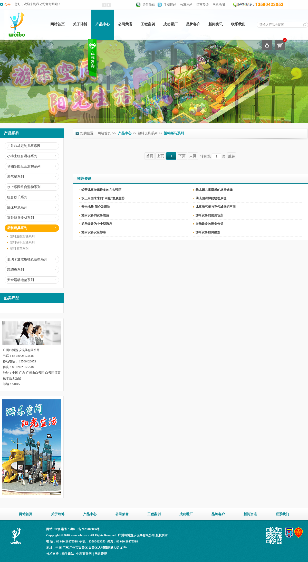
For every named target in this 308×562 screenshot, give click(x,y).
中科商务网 (84, 554)
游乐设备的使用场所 (209, 215)
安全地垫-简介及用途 (95, 207)
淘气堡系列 (15, 177)
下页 (182, 156)
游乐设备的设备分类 (209, 224)
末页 (192, 156)
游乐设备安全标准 (93, 232)
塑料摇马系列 (19, 248)
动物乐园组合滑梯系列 (24, 166)
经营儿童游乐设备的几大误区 (101, 190)
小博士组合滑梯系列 (22, 156)
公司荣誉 (125, 24)
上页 (160, 156)
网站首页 (57, 24)
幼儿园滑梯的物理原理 (211, 198)
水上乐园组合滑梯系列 (24, 187)
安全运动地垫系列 (20, 280)
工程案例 (148, 24)
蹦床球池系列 (17, 207)
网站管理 (100, 554)
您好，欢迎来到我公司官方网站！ (38, 4)
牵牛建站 (68, 554)
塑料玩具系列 (17, 228)
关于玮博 (80, 24)
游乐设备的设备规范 (95, 215)
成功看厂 (170, 24)
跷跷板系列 (15, 269)
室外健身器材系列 (20, 218)
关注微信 (149, 4)
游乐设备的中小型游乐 (96, 224)
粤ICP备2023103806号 (85, 529)
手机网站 (170, 4)
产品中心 (124, 133)
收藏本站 (186, 4)
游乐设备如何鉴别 (208, 232)
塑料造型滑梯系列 (22, 236)
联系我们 (238, 24)
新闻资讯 (215, 24)
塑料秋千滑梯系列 (22, 242)
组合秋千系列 (17, 197)
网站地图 (219, 4)
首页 (149, 156)
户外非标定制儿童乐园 (24, 146)
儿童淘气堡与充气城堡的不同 (216, 207)
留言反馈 (202, 4)
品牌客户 (193, 24)
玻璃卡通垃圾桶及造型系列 (27, 259)
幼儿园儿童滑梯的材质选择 (214, 190)
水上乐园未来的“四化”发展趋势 (102, 198)
